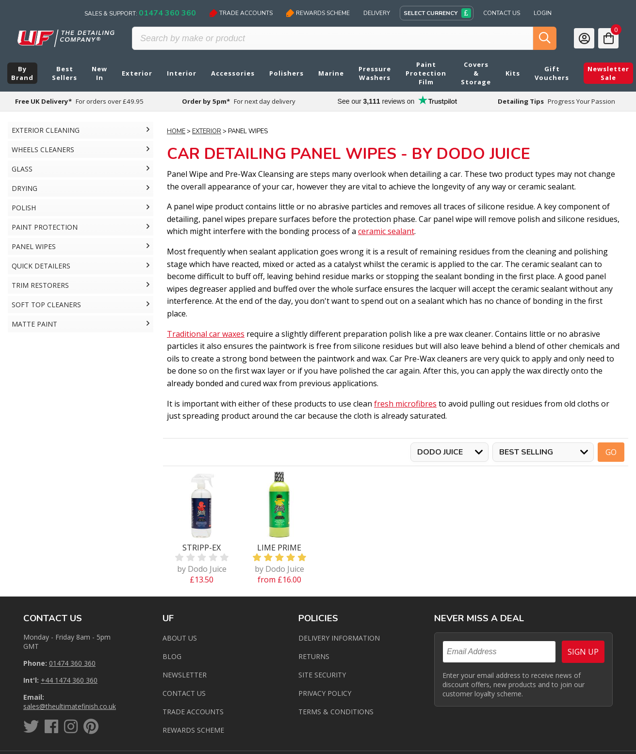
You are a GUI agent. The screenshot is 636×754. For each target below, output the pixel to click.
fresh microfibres (405, 403)
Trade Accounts (241, 13)
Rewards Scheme (318, 13)
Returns (313, 656)
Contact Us (501, 13)
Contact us (184, 693)
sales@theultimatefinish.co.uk (69, 706)
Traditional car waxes (206, 334)
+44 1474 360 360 (69, 680)
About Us (180, 638)
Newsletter (185, 674)
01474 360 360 (72, 663)
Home (176, 131)
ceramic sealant (386, 231)
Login (543, 13)
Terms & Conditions (336, 711)
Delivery (376, 13)
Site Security (322, 674)
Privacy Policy (324, 693)
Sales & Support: (140, 13)
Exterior (206, 131)
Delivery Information (339, 638)
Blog (172, 656)
